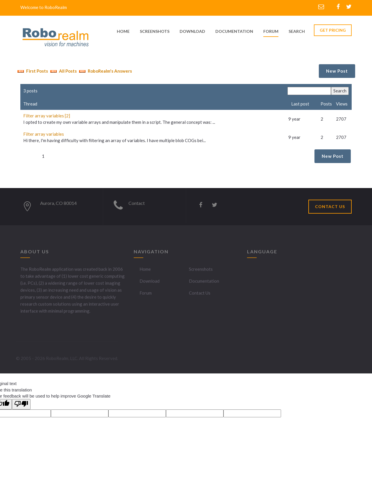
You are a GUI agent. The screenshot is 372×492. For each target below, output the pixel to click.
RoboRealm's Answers (105, 71)
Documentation (204, 284)
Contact (136, 203)
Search (297, 31)
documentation (234, 31)
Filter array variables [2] (46, 115)
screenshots (154, 31)
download (192, 31)
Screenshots (201, 272)
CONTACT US (330, 206)
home (123, 31)
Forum (270, 31)
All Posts (63, 71)
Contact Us (199, 295)
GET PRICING (333, 30)
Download (150, 284)
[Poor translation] (21, 404)
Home (145, 272)
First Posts (32, 71)
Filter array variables (43, 134)
